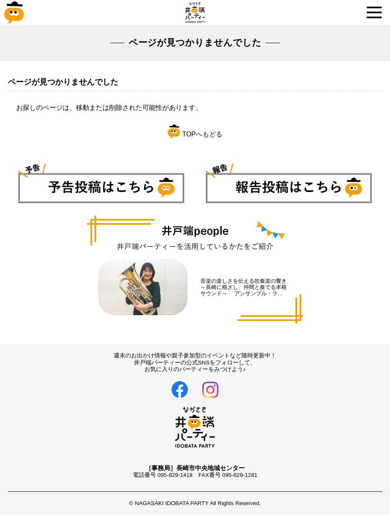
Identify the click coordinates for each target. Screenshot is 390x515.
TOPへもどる (195, 134)
